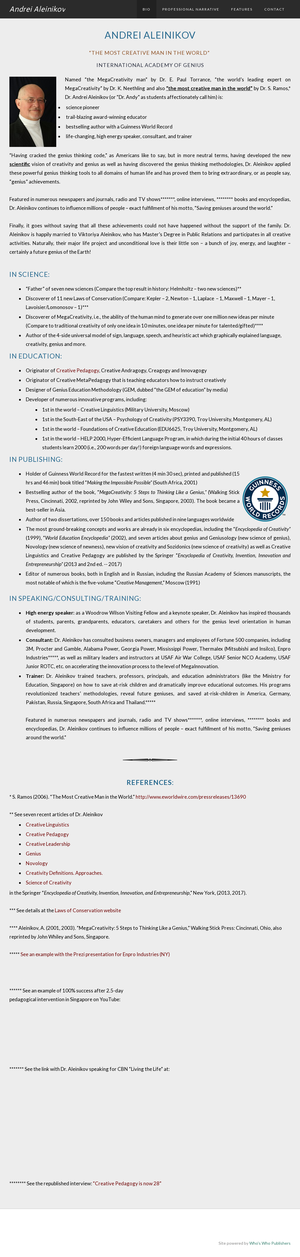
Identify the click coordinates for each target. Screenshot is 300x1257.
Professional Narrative (190, 9)
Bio (147, 9)
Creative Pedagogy (77, 370)
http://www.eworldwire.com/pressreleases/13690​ (191, 797)
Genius (33, 853)
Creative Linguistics (47, 825)
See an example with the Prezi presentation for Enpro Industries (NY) (95, 954)
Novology (37, 863)
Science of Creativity (48, 882)
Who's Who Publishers (270, 1243)
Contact (274, 9)
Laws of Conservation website (88, 910)
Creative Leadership (48, 844)
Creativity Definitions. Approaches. (64, 873)
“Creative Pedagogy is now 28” (127, 1183)
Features (242, 9)
